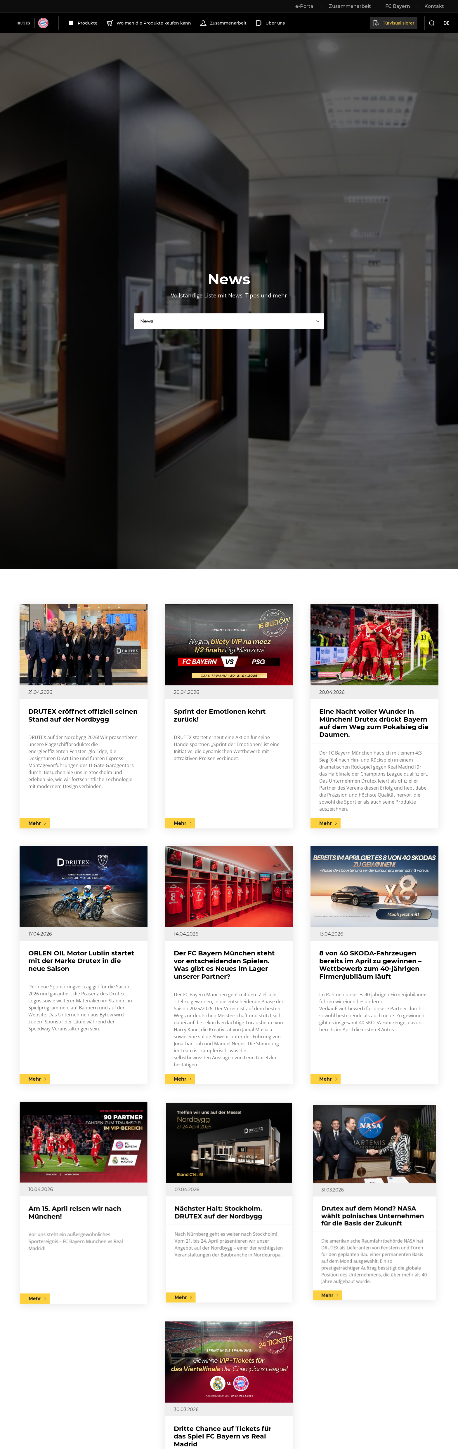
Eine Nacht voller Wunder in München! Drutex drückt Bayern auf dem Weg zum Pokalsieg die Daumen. (373, 723)
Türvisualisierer (393, 23)
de (446, 23)
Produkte (82, 23)
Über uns (269, 23)
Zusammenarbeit (223, 23)
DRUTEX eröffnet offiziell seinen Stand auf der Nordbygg (83, 715)
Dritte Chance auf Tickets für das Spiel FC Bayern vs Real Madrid (227, 1421)
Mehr (34, 823)
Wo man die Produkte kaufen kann (148, 23)
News (146, 321)
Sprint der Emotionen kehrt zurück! (220, 715)
